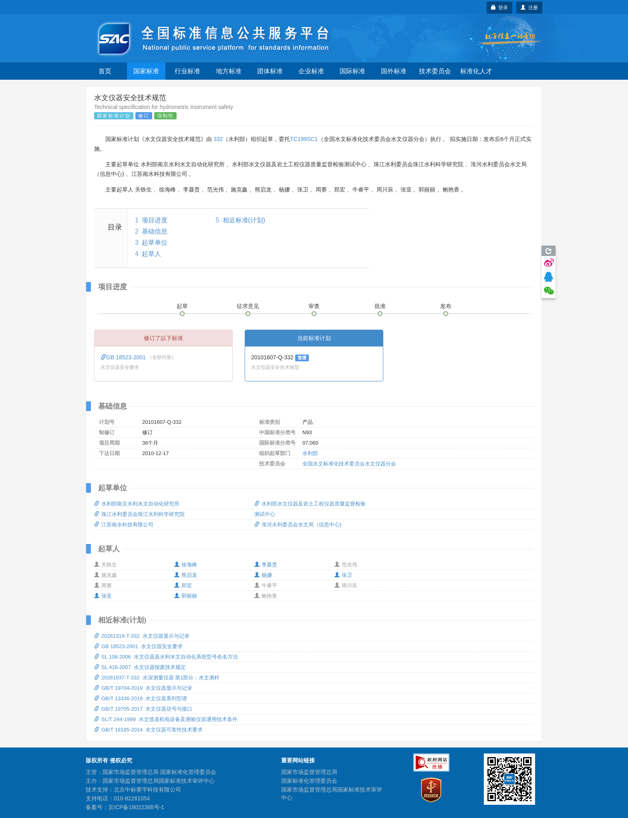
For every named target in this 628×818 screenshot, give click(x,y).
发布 (445, 306)
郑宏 (183, 585)
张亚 (103, 596)
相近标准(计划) (244, 220)
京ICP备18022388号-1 (136, 807)
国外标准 (394, 71)
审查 (314, 306)
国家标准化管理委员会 (309, 781)
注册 (529, 7)
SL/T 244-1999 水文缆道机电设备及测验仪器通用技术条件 (166, 719)
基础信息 (154, 231)
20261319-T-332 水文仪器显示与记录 (141, 636)
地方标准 (229, 71)
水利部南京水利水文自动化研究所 (136, 504)
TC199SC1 (304, 139)
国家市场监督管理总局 (309, 772)
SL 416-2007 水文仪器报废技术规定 (140, 667)
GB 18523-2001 (124, 357)
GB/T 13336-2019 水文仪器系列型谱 (140, 698)
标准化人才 (476, 71)
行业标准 (187, 71)
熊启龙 (185, 575)
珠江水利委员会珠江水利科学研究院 (139, 514)
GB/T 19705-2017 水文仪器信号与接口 (143, 709)
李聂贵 (265, 565)
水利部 (310, 453)
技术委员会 (435, 71)
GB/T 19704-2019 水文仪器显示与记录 (143, 688)
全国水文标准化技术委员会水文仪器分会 (349, 464)
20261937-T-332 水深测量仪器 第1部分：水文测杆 (156, 678)
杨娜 (263, 575)
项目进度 (154, 220)
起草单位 (154, 242)
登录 (499, 7)
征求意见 (248, 306)
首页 (105, 71)
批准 (380, 306)
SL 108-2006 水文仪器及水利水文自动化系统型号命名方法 (166, 657)
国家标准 (146, 71)
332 (218, 139)
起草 (182, 306)
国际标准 (352, 71)
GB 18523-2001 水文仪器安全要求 (138, 646)
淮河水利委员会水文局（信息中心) (297, 525)
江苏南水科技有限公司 (123, 525)
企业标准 (311, 71)
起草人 (151, 253)
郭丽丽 (185, 596)
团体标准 (270, 71)
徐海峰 (185, 565)
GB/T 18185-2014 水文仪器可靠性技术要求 (148, 730)
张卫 (343, 575)
